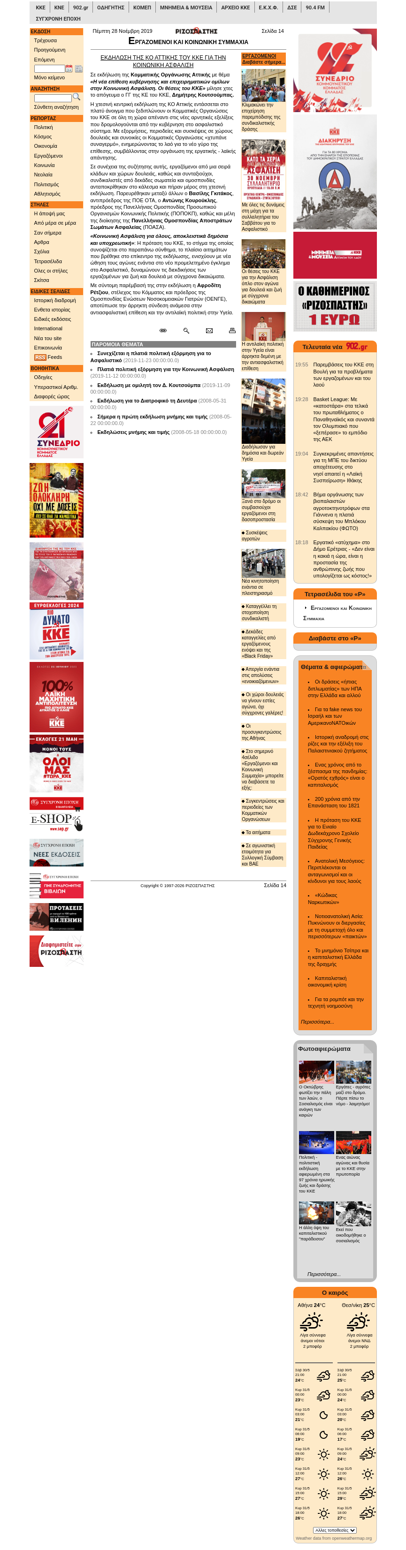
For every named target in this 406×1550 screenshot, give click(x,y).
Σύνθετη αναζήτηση (56, 107)
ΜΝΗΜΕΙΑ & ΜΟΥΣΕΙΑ (186, 8)
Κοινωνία (44, 165)
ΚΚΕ (41, 8)
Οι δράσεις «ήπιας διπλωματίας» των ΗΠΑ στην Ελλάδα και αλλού (334, 688)
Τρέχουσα (45, 40)
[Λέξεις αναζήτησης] (53, 98)
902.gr (80, 8)
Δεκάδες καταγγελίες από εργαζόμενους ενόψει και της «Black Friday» (259, 644)
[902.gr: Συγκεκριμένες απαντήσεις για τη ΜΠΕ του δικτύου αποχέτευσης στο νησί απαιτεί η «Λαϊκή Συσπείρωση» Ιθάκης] (301, 453)
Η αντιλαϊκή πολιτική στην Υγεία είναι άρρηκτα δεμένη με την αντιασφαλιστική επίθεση (263, 341)
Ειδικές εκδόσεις (52, 319)
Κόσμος (43, 136)
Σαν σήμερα (47, 233)
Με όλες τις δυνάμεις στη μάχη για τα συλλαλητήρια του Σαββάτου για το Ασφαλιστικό (263, 185)
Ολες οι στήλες (51, 271)
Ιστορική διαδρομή (55, 300)
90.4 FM (315, 8)
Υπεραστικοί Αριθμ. (56, 387)
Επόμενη (44, 59)
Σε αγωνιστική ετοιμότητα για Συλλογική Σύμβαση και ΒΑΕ (262, 854)
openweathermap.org (352, 1538)
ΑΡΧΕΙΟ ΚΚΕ (235, 8)
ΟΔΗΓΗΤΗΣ (110, 8)
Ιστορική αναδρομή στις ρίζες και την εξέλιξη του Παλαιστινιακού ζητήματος (338, 743)
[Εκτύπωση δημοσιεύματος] (228, 331)
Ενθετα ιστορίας (52, 309)
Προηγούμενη (50, 50)
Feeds (48, 357)
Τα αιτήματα (256, 832)
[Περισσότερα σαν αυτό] (186, 331)
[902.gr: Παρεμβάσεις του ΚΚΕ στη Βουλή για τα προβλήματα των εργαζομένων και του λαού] (301, 364)
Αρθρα (41, 242)
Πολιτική (43, 127)
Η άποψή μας (49, 213)
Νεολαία (43, 174)
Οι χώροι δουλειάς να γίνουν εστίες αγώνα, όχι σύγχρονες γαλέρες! (262, 703)
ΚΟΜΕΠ (142, 8)
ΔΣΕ (292, 8)
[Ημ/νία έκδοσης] (49, 69)
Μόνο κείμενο (49, 77)
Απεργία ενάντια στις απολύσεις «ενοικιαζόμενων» (260, 675)
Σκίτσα (41, 280)
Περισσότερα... (317, 1022)
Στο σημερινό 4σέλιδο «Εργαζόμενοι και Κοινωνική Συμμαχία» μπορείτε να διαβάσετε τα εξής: (262, 769)
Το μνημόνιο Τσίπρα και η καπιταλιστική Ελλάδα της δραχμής (338, 957)
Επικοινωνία (48, 347)
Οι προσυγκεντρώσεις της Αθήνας (261, 732)
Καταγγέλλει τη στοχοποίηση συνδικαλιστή (259, 612)
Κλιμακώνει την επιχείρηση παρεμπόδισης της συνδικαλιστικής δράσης (263, 100)
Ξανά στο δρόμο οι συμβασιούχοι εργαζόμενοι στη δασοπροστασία (263, 495)
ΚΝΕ (59, 8)
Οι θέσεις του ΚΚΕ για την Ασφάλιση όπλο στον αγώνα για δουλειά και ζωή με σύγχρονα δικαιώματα (263, 271)
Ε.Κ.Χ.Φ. (268, 8)
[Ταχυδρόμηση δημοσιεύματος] (209, 331)
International (48, 328)
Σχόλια (42, 251)
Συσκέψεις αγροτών (255, 535)
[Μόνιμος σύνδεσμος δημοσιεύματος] (167, 331)
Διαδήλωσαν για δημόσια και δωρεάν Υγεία (263, 420)
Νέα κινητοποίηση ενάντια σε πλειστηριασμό (263, 572)
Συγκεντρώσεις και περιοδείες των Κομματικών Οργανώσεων (263, 810)
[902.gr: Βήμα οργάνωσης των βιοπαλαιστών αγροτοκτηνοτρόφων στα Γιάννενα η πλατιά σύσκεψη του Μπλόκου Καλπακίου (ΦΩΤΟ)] (301, 494)
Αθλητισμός (47, 194)
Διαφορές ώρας (51, 396)
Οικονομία (45, 146)
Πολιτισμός (46, 184)
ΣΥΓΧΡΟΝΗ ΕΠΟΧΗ (58, 19)
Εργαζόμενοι (48, 156)
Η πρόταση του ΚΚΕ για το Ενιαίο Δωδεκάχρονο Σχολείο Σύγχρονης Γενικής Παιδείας (334, 833)
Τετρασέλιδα (48, 261)
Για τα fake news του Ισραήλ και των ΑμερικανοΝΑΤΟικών (335, 716)
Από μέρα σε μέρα (55, 223)
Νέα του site (48, 338)
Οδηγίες (43, 377)
